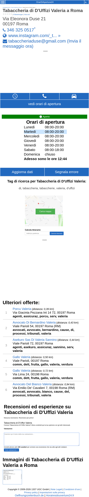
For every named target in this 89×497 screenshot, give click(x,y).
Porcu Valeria (22, 309)
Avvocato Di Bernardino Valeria (34, 322)
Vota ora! (27, 14)
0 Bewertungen (18, 14)
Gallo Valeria (21, 357)
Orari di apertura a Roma (16, 7)
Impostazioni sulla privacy (52, 492)
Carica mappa (45, 211)
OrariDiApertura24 (45, 2)
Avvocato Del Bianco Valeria (32, 384)
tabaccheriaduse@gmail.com (37, 40)
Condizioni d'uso (72, 489)
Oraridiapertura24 (6, 7)
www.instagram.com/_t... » (34, 35)
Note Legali (56, 489)
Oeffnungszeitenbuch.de (29, 495)
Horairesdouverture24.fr (60, 495)
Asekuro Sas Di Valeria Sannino (35, 340)
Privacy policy (31, 492)
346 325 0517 (20, 29)
